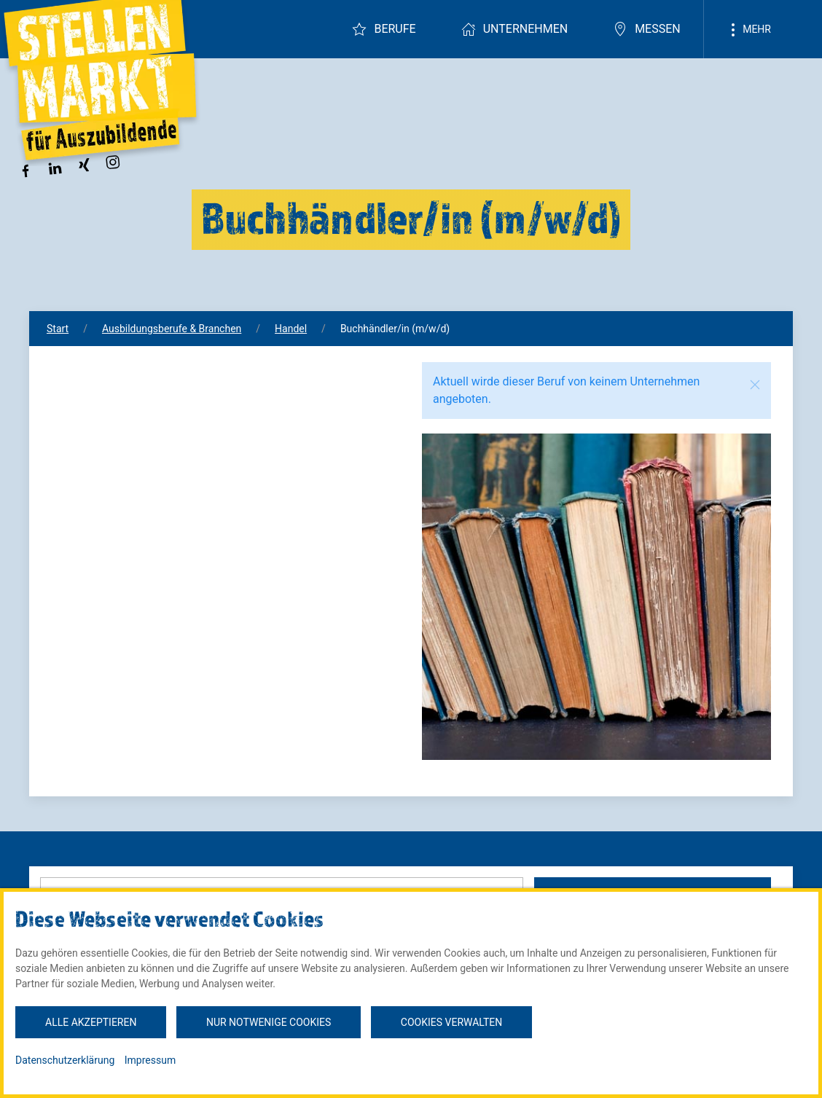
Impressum (150, 1060)
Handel (291, 328)
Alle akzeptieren (90, 1022)
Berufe (383, 29)
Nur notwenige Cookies (268, 1022)
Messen (647, 29)
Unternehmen (514, 29)
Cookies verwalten (451, 1022)
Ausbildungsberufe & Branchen (171, 328)
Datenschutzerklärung (64, 1060)
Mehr (748, 30)
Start (57, 328)
